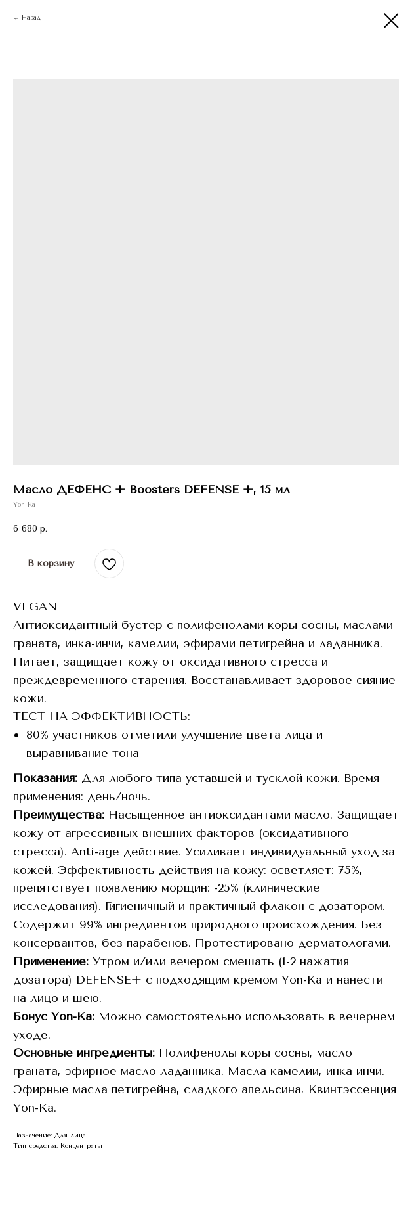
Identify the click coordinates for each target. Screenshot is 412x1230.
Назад (31, 18)
